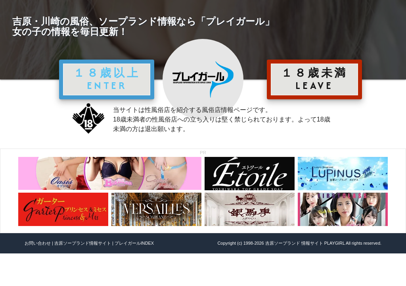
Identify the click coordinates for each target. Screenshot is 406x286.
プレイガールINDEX (134, 243)
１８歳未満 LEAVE (314, 79)
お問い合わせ (38, 243)
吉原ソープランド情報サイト (82, 243)
